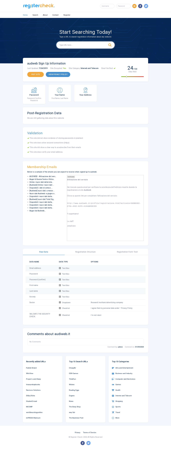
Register (66, 15)
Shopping (117, 401)
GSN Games (73, 373)
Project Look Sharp (33, 379)
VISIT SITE (35, 74)
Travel (116, 412)
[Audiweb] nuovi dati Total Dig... (42, 199)
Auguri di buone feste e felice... (42, 179)
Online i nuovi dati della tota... (41, 182)
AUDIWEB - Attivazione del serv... (42, 176)
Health (116, 390)
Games (116, 385)
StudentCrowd (31, 401)
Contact (55, 15)
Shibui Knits (30, 396)
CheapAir (72, 368)
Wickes (71, 385)
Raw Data (43, 252)
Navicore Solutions (33, 390)
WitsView (29, 373)
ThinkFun (72, 379)
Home (25, 15)
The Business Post (76, 418)
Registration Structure (85, 252)
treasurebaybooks (33, 385)
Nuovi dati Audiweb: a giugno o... (42, 193)
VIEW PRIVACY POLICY (58, 74)
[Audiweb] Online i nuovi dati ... (41, 185)
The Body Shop (75, 407)
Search (35, 15)
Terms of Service (89, 432)
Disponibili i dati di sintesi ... (40, 188)
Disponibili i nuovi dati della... (41, 196)
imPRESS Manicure (33, 418)
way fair (72, 412)
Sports (116, 407)
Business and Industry (122, 373)
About (45, 15)
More (115, 418)
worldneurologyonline (34, 412)
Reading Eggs (74, 390)
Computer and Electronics (123, 379)
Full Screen (71, 177)
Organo (72, 396)
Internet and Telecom (122, 396)
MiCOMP (29, 407)
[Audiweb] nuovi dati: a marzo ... (42, 191)
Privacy (77, 432)
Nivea (71, 401)
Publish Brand (31, 368)
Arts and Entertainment (122, 368)
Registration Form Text (127, 252)
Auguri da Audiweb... (37, 211)
